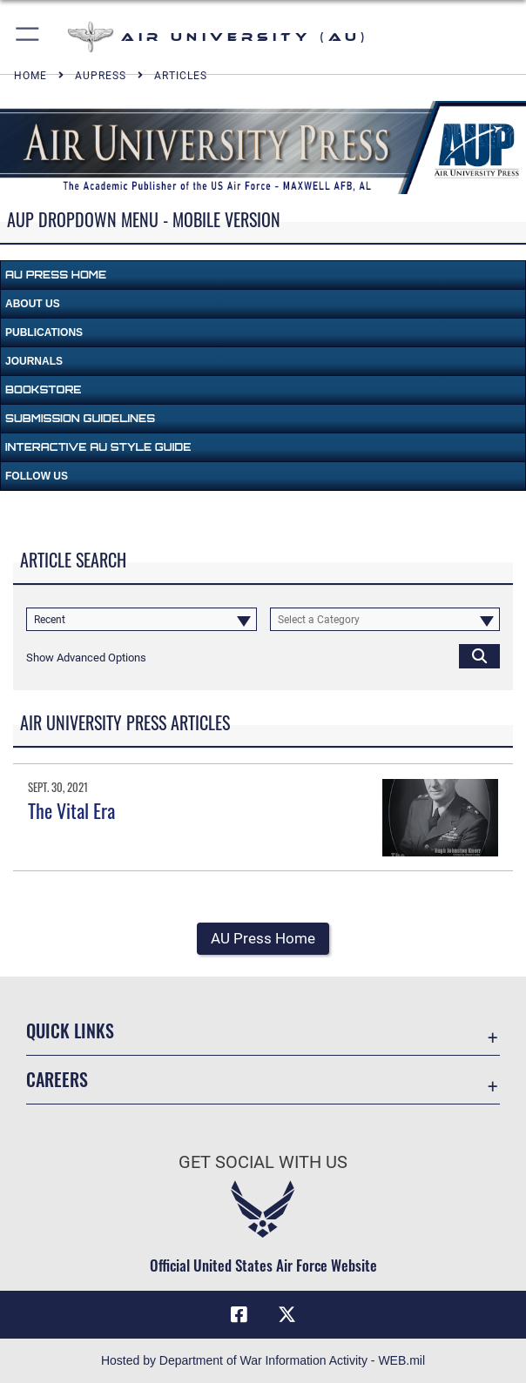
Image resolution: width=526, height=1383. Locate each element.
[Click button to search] (479, 656)
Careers (57, 1079)
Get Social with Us (263, 1161)
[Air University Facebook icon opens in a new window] (239, 1315)
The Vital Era (71, 810)
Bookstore (43, 389)
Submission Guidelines (80, 418)
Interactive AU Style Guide (98, 446)
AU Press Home (55, 274)
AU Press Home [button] (263, 938)
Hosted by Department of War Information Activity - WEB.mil (263, 1360)
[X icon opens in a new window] (287, 1315)
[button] (28, 37)
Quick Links (70, 1030)
